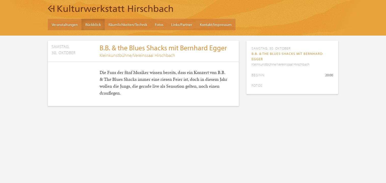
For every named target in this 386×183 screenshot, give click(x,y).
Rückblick (93, 24)
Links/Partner (181, 24)
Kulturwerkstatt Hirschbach (110, 8)
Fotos (159, 24)
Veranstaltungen (65, 24)
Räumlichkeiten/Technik (127, 24)
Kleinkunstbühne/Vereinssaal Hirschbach (137, 55)
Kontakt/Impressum (216, 24)
